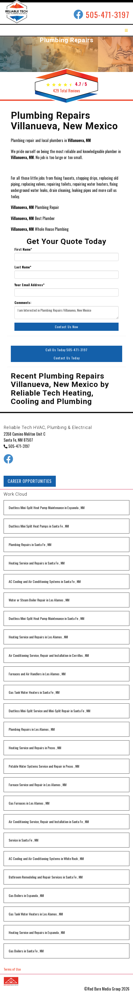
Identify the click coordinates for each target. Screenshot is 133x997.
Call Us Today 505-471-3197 (66, 349)
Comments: (22, 302)
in (46, 507)
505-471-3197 (107, 14)
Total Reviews (66, 91)
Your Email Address (29, 284)
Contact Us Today (67, 357)
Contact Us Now (66, 326)
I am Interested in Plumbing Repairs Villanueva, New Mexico (66, 312)
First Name (23, 249)
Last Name (22, 267)
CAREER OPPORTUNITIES (30, 481)
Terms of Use (12, 969)
